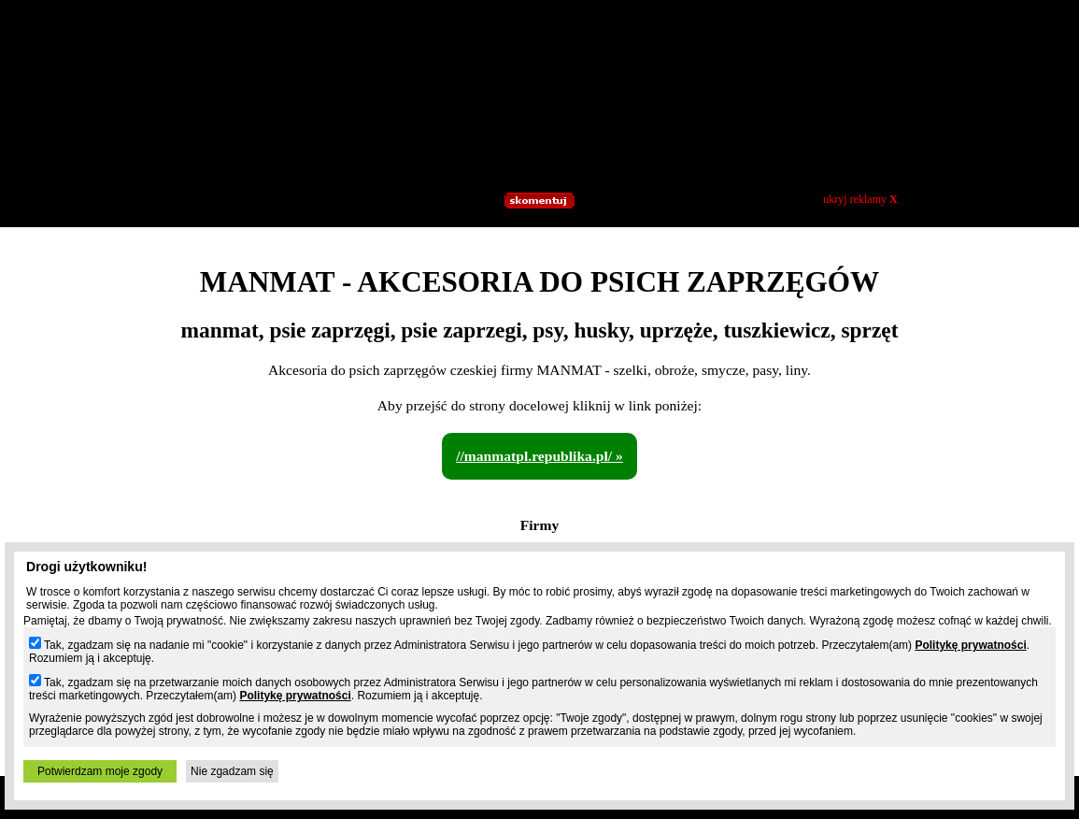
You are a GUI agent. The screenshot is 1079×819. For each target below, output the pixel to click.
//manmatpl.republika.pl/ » (539, 456)
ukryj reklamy (860, 199)
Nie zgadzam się (232, 771)
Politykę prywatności (970, 645)
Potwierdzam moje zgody (100, 771)
